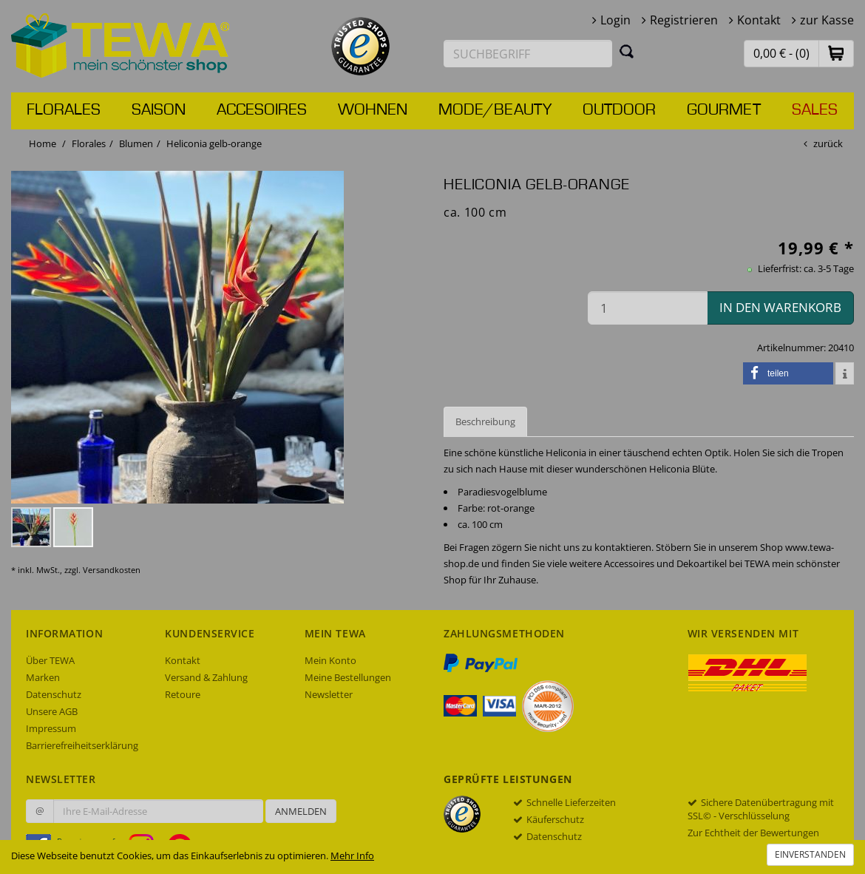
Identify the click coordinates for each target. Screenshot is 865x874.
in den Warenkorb (780, 307)
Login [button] (615, 20)
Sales (815, 110)
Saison (159, 110)
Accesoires (262, 110)
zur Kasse (827, 20)
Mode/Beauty (495, 110)
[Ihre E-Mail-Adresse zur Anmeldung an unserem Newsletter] (158, 811)
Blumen (136, 143)
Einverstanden (810, 854)
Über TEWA (50, 660)
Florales (64, 110)
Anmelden (301, 811)
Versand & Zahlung (206, 677)
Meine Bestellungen (348, 677)
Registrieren (684, 20)
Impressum (51, 728)
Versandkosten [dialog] (111, 569)
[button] (836, 53)
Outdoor (619, 110)
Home (42, 143)
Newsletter (329, 694)
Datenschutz (53, 694)
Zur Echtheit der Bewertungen (753, 832)
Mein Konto (330, 660)
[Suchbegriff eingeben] (528, 53)
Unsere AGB (52, 711)
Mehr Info (352, 855)
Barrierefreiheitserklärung (82, 745)
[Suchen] (627, 51)
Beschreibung (485, 421)
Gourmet (724, 110)
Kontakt (759, 20)
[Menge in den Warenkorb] (648, 308)
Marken (43, 677)
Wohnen (372, 110)
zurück (828, 143)
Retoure (182, 694)
